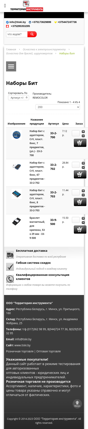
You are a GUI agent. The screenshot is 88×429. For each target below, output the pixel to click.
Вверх (77, 405)
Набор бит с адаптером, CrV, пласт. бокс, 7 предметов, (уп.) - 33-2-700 (37, 143)
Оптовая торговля (48, 351)
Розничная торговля (20, 351)
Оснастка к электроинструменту (44, 49)
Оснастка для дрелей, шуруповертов (29, 53)
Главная (11, 49)
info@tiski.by (23, 339)
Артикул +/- (17, 97)
